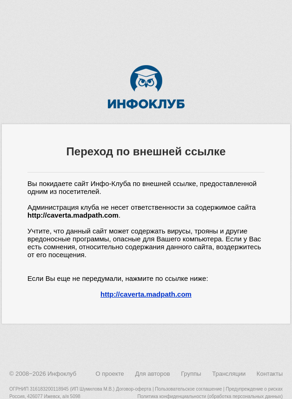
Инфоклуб (61, 373)
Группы (191, 373)
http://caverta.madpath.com (146, 294)
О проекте (109, 373)
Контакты (270, 373)
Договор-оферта (133, 389)
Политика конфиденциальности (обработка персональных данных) (210, 396)
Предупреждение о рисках (254, 389)
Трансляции (229, 373)
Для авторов (152, 373)
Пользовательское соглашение (188, 389)
